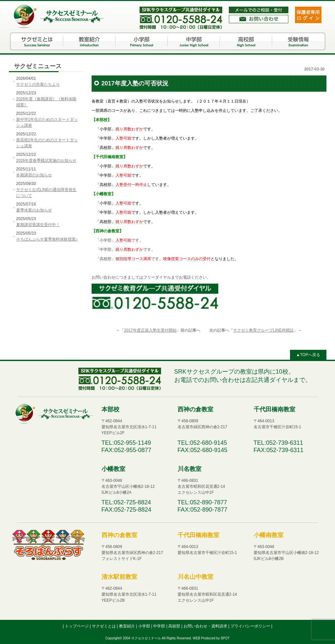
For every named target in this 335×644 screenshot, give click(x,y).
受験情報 (298, 41)
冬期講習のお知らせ (34, 175)
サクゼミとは (37, 41)
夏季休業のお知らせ (34, 210)
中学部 (194, 41)
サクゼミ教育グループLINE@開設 (263, 330)
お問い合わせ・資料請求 (206, 626)
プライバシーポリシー (250, 626)
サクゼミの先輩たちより (38, 84)
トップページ (77, 626)
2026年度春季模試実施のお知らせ (46, 160)
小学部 (141, 41)
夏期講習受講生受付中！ (38, 224)
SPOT (225, 638)
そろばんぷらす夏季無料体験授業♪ (47, 239)
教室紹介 (89, 41)
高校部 (246, 41)
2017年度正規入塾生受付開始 (150, 330)
